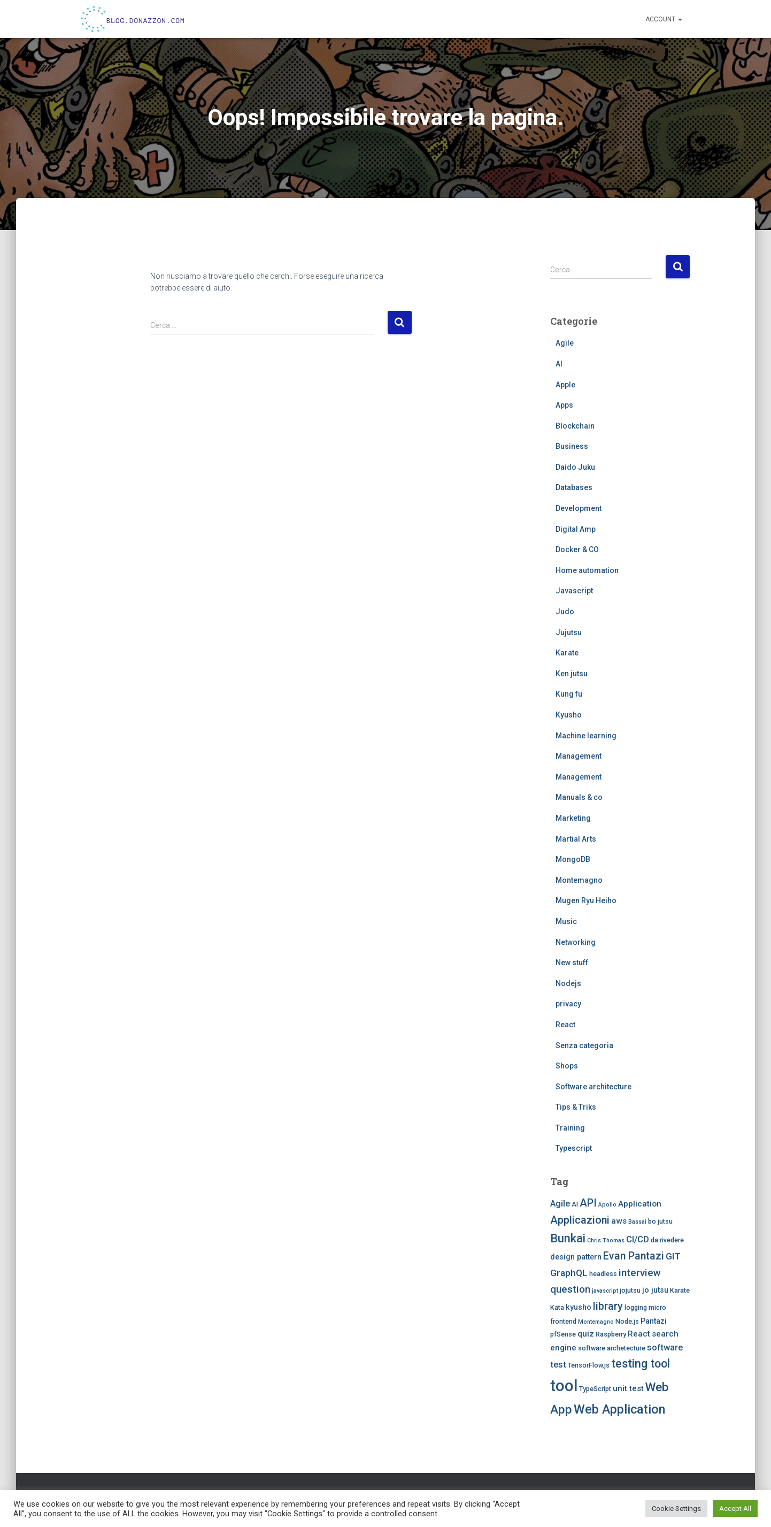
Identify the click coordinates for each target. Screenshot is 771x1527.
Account (663, 19)
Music (566, 921)
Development (579, 508)
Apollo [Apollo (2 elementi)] (607, 1204)
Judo (565, 611)
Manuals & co (579, 797)
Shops (567, 1066)
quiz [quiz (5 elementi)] (585, 1334)
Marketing (573, 818)
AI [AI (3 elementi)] (575, 1204)
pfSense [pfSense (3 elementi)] (563, 1334)
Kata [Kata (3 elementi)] (557, 1307)
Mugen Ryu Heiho (586, 900)
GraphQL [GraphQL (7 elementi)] (569, 1273)
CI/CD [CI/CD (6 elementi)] (637, 1239)
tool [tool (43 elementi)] (563, 1386)
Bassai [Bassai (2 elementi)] (637, 1221)
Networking (576, 942)
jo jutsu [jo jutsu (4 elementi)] (655, 1290)
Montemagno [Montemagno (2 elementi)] (596, 1321)
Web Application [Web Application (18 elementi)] (619, 1409)
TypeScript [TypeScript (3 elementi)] (595, 1389)
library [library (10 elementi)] (608, 1306)
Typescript (574, 1148)
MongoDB (573, 859)
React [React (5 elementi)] (639, 1334)
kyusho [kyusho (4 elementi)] (578, 1307)
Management (579, 756)
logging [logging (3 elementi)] (635, 1307)
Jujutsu (569, 632)
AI (559, 364)
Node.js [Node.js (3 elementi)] (627, 1321)
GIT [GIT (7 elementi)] (673, 1256)
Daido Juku (575, 467)
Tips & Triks (576, 1107)
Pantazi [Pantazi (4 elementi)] (654, 1321)
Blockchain (575, 426)
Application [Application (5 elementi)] (639, 1204)
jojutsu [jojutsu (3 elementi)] (630, 1290)
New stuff (572, 962)
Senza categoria (584, 1045)
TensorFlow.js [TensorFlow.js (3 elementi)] (589, 1365)
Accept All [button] (735, 1509)
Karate (567, 652)
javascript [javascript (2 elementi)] (605, 1290)
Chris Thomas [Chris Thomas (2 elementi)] (605, 1240)
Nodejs (568, 983)
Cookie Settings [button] (676, 1509)
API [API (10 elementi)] (588, 1203)
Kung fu (569, 694)
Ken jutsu (572, 673)
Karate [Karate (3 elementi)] (680, 1290)
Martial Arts (576, 839)
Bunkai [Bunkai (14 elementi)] (567, 1238)
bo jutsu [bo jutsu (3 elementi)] (660, 1221)
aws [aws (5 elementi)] (619, 1221)
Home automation (587, 570)
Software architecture (593, 1086)
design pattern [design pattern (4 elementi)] (576, 1257)
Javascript (574, 590)
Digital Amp (576, 529)
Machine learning (586, 735)
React (565, 1024)
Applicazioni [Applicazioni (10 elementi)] (580, 1220)
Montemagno (579, 880)
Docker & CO (577, 549)
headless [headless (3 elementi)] (603, 1274)
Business (572, 446)
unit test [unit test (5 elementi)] (628, 1388)
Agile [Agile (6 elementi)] (560, 1203)
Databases (574, 487)
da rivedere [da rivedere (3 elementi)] (667, 1240)
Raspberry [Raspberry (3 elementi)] (611, 1334)
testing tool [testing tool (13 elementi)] (640, 1363)
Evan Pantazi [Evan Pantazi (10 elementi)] (633, 1256)
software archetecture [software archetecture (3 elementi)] (611, 1348)
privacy (568, 1003)
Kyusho (569, 715)
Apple (565, 384)
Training (570, 1128)
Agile (565, 343)
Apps (564, 405)
